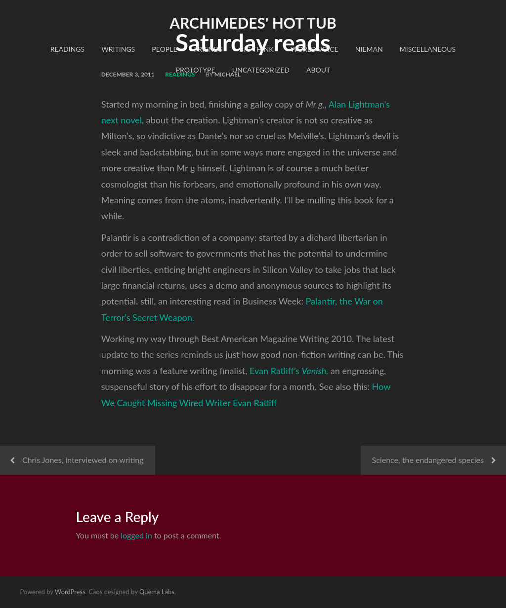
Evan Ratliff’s (289, 370)
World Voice (314, 49)
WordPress (70, 592)
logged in (136, 535)
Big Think (256, 49)
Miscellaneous (428, 49)
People (164, 49)
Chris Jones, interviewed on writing (83, 459)
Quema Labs (156, 592)
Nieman (369, 49)
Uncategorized (261, 70)
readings (67, 49)
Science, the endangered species (428, 459)
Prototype (195, 70)
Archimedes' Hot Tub (253, 23)
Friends (208, 49)
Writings (118, 49)
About (318, 70)
